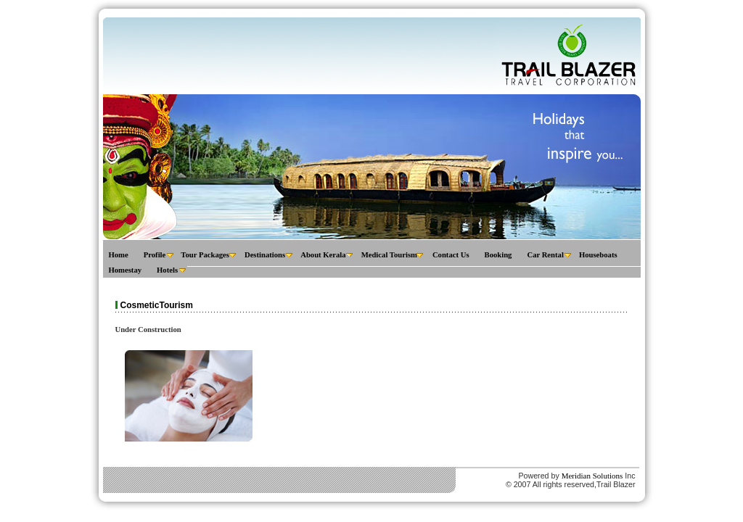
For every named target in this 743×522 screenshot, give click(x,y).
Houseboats (598, 255)
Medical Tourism (389, 255)
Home (118, 255)
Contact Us (450, 255)
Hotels (167, 270)
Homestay (125, 270)
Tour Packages (205, 255)
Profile (155, 255)
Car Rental (545, 255)
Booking (498, 255)
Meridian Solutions (592, 475)
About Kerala (322, 255)
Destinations (265, 255)
